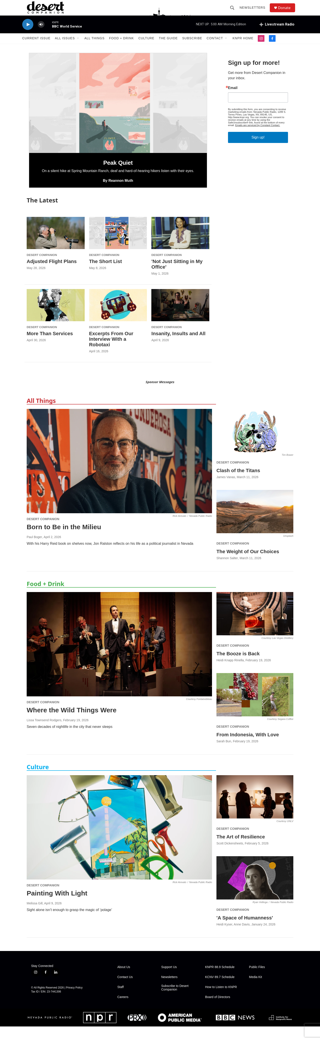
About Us (123, 980)
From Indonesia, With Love (247, 748)
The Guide (168, 46)
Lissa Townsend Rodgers (44, 733)
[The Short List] (118, 246)
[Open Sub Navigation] (78, 46)
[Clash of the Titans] (254, 444)
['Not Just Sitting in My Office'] (180, 246)
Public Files (257, 980)
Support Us (169, 980)
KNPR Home (242, 46)
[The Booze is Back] (254, 627)
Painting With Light (57, 906)
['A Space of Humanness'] (254, 891)
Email (233, 101)
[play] (27, 32)
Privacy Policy (74, 1001)
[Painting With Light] (119, 841)
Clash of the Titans (238, 484)
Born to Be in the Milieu (64, 540)
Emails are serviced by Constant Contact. (257, 138)
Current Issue (36, 46)
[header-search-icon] (233, 11)
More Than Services (50, 347)
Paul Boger (34, 550)
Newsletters (254, 11)
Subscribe (192, 46)
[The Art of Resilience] (254, 810)
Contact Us (125, 990)
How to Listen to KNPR (221, 1000)
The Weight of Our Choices (247, 565)
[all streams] (277, 32)
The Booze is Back (238, 667)
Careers (122, 1010)
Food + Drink (121, 46)
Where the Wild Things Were (71, 723)
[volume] (41, 32)
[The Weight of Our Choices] (254, 525)
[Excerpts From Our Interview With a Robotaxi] (118, 319)
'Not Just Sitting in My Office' (176, 277)
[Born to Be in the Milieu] (119, 474)
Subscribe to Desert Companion (175, 1001)
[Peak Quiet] (118, 116)
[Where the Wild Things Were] (119, 658)
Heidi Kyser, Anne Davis (233, 938)
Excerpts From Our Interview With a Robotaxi (111, 352)
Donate (286, 11)
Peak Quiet (118, 176)
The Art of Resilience (240, 850)
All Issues (65, 46)
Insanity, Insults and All (178, 347)
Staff (120, 1000)
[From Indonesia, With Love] (254, 708)
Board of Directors (217, 1010)
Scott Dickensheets (229, 857)
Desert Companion (42, 268)
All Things (94, 46)
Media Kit (255, 990)
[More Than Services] (56, 319)
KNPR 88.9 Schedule (219, 980)
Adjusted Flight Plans (52, 275)
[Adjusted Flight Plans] (56, 246)
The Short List (105, 275)
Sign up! (258, 151)
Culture (146, 46)
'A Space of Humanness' (244, 931)
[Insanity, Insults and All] (180, 319)
